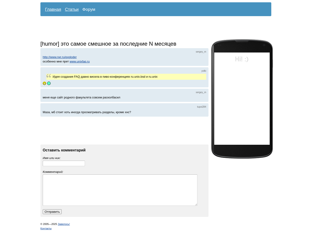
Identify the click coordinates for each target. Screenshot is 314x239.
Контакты (45, 234)
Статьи (72, 9)
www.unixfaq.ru (80, 61)
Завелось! (64, 229)
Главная (53, 9)
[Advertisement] (152, 28)
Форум (88, 9)
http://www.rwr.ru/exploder (60, 57)
